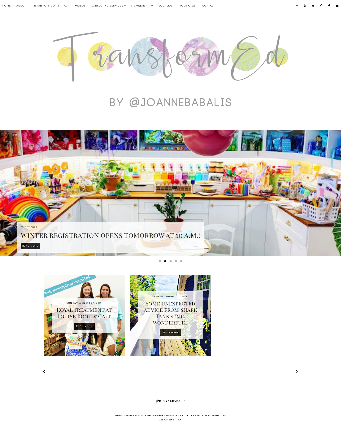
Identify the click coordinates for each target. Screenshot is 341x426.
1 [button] (160, 262)
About (21, 5)
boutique (165, 5)
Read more (84, 326)
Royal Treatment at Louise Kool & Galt (84, 313)
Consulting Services (107, 5)
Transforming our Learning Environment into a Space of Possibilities (175, 415)
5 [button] (182, 262)
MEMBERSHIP (140, 5)
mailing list (187, 5)
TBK (179, 419)
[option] (170, 193)
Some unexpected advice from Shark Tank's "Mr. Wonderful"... (170, 313)
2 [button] (166, 262)
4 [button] (176, 262)
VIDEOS (80, 5)
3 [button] (171, 262)
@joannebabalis (170, 400)
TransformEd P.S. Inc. (50, 5)
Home (6, 5)
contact (209, 5)
